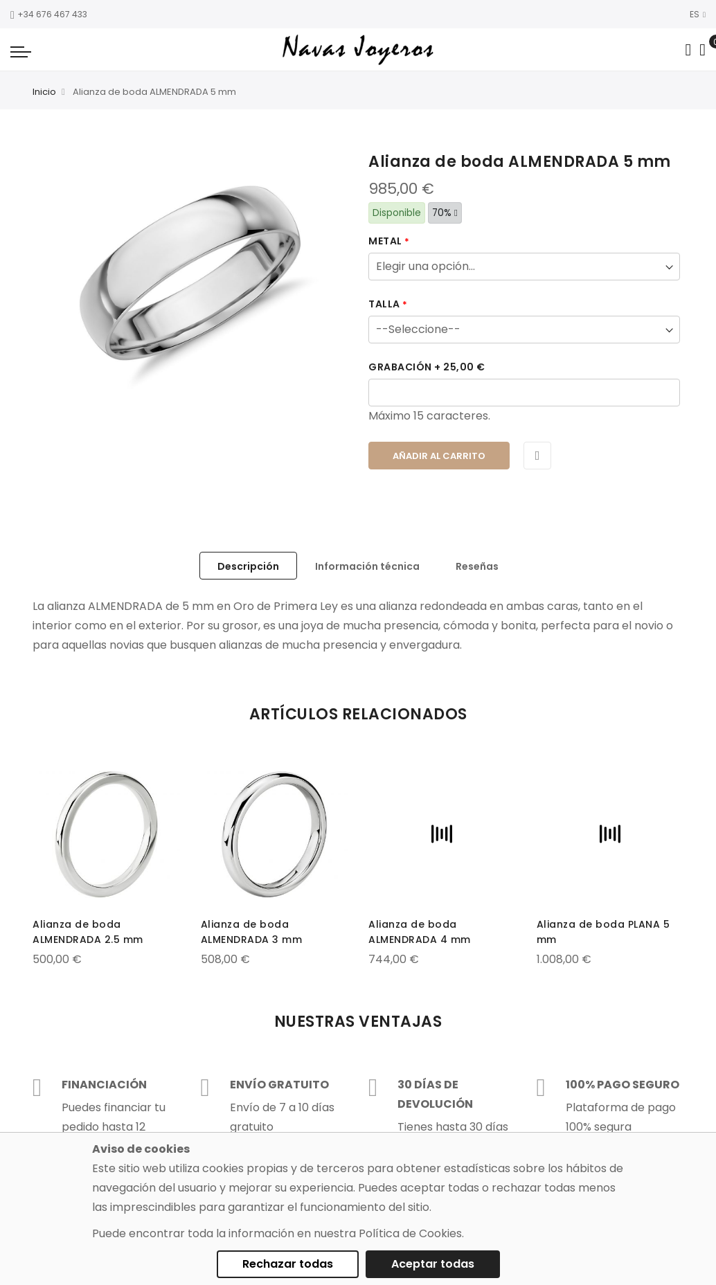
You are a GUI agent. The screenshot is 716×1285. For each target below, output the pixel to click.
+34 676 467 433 (48, 14)
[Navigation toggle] (20, 51)
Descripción (248, 566)
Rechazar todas (287, 1264)
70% (445, 212)
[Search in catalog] (688, 50)
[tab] (248, 565)
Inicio (44, 91)
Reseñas (477, 566)
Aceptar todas (432, 1264)
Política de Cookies (410, 1233)
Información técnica (367, 566)
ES (698, 14)
